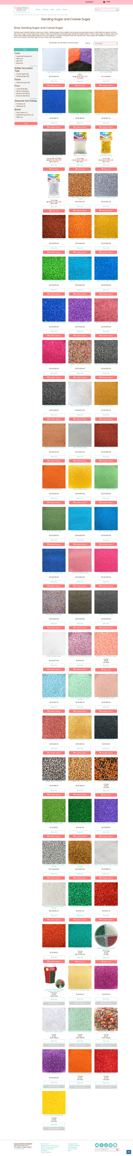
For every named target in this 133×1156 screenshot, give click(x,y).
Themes (45, 9)
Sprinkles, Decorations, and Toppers (29, 14)
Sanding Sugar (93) (22, 76)
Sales (58, 9)
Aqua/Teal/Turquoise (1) (23, 56)
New (52, 9)
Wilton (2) (19, 117)
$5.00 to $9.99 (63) (22, 91)
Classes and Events (47, 1149)
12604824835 (19, 1149)
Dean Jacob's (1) (21, 112)
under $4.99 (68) (21, 89)
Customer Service (74, 1145)
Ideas (65, 9)
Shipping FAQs (73, 1144)
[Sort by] (106, 43)
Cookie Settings (46, 1152)
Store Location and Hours (49, 1147)
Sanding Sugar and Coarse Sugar (58, 14)
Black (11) (19, 58)
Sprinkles (44, 14)
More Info (54, 81)
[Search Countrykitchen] (107, 9)
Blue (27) (18, 61)
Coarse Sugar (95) (22, 74)
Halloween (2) (20, 106)
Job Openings (72, 1147)
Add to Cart (80, 85)
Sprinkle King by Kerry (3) (24, 115)
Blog (69, 1150)
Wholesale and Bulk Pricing (50, 1145)
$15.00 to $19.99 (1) (22, 96)
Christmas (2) (20, 104)
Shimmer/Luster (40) (22, 82)
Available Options (54, 85)
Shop (38, 9)
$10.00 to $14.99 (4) (22, 93)
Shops (16, 14)
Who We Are (45, 1144)
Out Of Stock (54, 1003)
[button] (128, 1152)
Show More (33, 66)
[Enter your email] (107, 1149)
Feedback (44, 1150)
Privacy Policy (72, 1149)
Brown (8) (19, 63)
